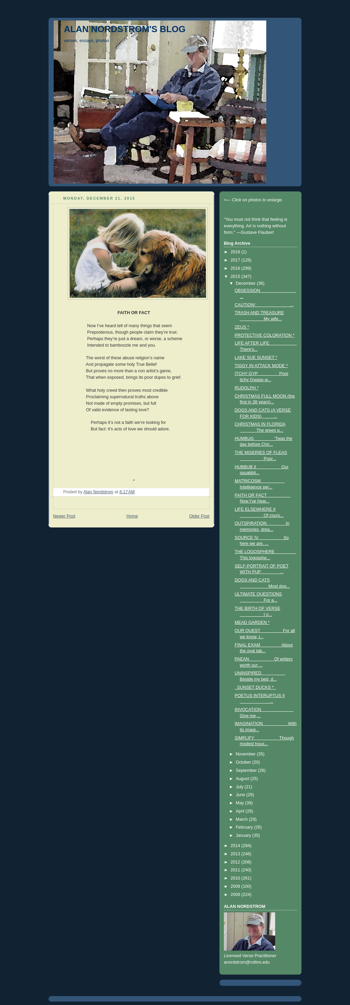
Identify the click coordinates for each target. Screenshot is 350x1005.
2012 (236, 862)
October (244, 762)
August (243, 778)
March (242, 819)
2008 (236, 894)
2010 (236, 878)
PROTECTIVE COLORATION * (265, 335)
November (246, 754)
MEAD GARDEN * (252, 622)
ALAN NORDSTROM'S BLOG (125, 29)
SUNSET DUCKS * (255, 687)
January (244, 835)
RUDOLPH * (247, 388)
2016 (236, 268)
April (241, 811)
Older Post (199, 516)
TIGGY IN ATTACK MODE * (261, 365)
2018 (236, 252)
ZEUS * (242, 327)
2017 (236, 260)
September (247, 770)
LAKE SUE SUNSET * (256, 357)
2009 (236, 886)
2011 (236, 870)
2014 (236, 845)
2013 (236, 854)
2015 (236, 276)
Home (132, 516)
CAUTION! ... (264, 305)
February (245, 827)
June (241, 794)
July (240, 787)
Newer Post (64, 516)
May (240, 803)
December (246, 283)
